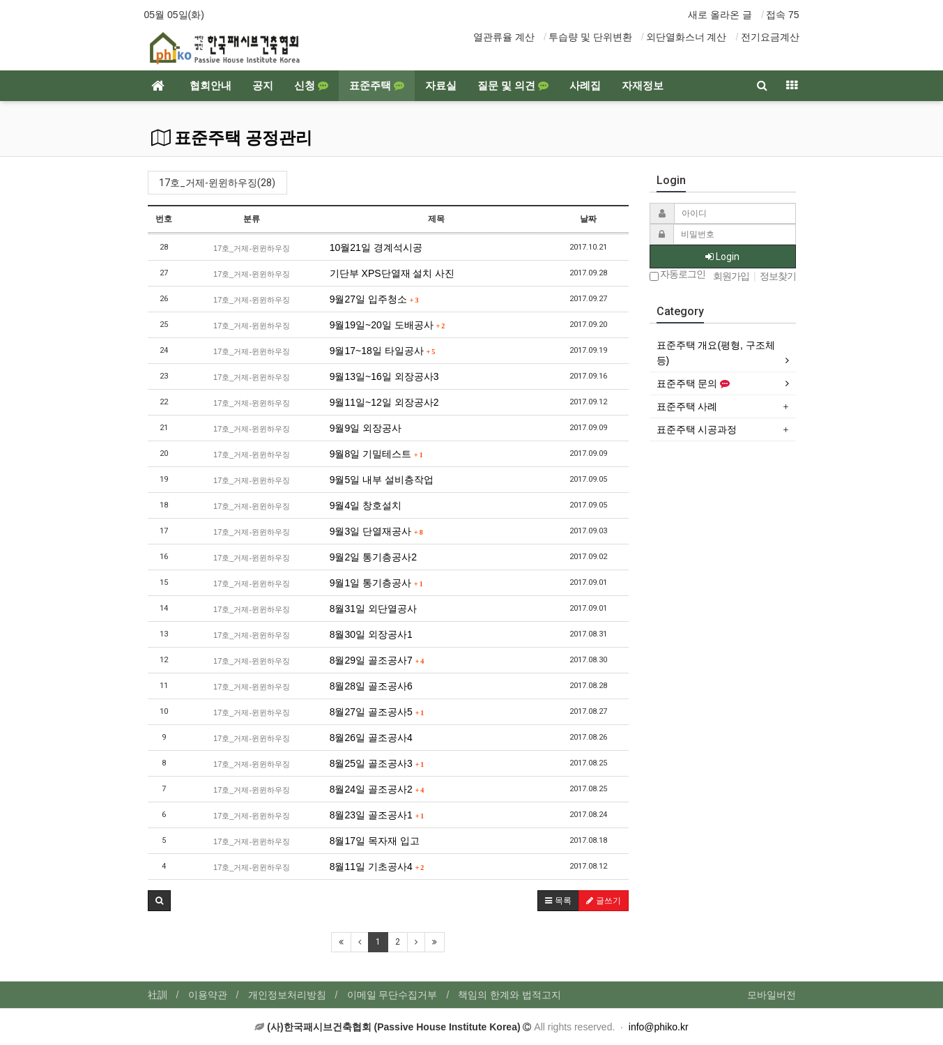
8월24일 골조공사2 (377, 789)
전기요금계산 (770, 37)
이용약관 (207, 994)
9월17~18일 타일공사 (383, 350)
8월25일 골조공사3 (377, 763)
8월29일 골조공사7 (377, 660)
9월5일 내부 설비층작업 (382, 479)
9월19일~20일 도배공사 (387, 324)
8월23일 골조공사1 (377, 815)
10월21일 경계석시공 (376, 247)
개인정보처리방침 (287, 994)
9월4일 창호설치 (365, 505)
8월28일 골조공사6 (371, 686)
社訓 (157, 994)
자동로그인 (678, 275)
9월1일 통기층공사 (376, 582)
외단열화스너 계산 (686, 37)
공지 (262, 85)
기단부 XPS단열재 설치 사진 (392, 273)
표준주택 (376, 85)
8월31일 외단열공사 (373, 608)
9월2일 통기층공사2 (373, 557)
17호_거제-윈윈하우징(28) (217, 182)
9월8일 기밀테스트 (376, 453)
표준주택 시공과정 (697, 429)
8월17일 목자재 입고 (375, 840)
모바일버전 (771, 994)
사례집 (585, 85)
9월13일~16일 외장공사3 (384, 376)
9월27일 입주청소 (374, 299)
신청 (311, 85)
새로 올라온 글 (720, 14)
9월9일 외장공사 (365, 428)
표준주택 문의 (693, 383)
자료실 (441, 85)
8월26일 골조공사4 (371, 737)
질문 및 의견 (513, 85)
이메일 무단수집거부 (392, 994)
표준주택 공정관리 (231, 138)
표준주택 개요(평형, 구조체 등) (716, 353)
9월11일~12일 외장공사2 (384, 402)
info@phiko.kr (659, 1026)
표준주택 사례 (687, 406)
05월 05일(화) (174, 14)
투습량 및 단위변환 (590, 37)
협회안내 (210, 85)
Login (722, 256)
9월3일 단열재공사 (376, 531)
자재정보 (643, 85)
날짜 (588, 219)
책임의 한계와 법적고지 (509, 994)
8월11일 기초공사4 (377, 866)
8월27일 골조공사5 (377, 711)
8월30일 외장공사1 (371, 634)
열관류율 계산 (504, 37)
